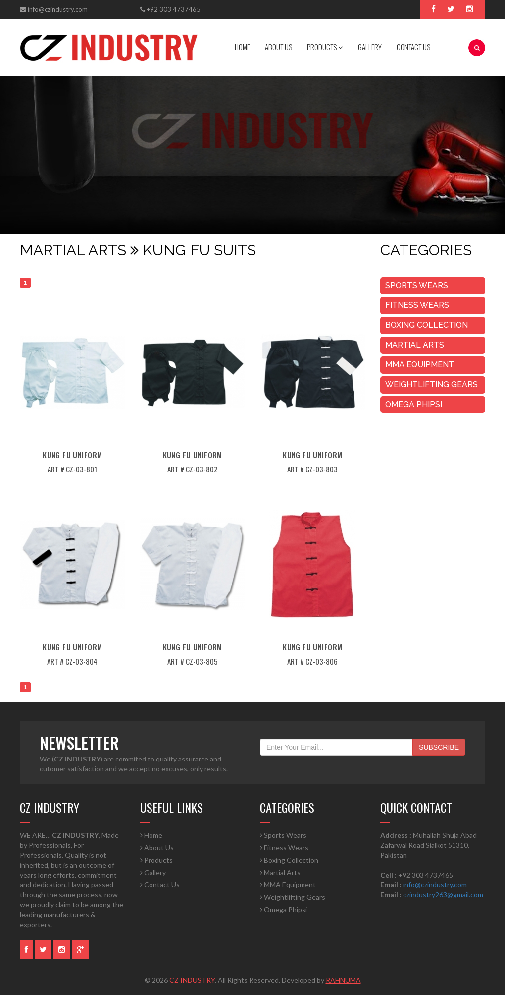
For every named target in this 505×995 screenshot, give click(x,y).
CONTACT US (413, 46)
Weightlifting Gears (431, 384)
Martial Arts (414, 345)
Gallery (153, 872)
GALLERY (370, 46)
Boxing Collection (426, 325)
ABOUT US (278, 46)
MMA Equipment (419, 364)
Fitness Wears (417, 305)
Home (151, 835)
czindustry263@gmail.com (443, 894)
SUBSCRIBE (439, 747)
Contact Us (160, 884)
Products (156, 860)
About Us (157, 847)
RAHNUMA (343, 980)
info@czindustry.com (58, 9)
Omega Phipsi (413, 404)
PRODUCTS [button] (325, 46)
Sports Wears (416, 285)
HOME (242, 46)
